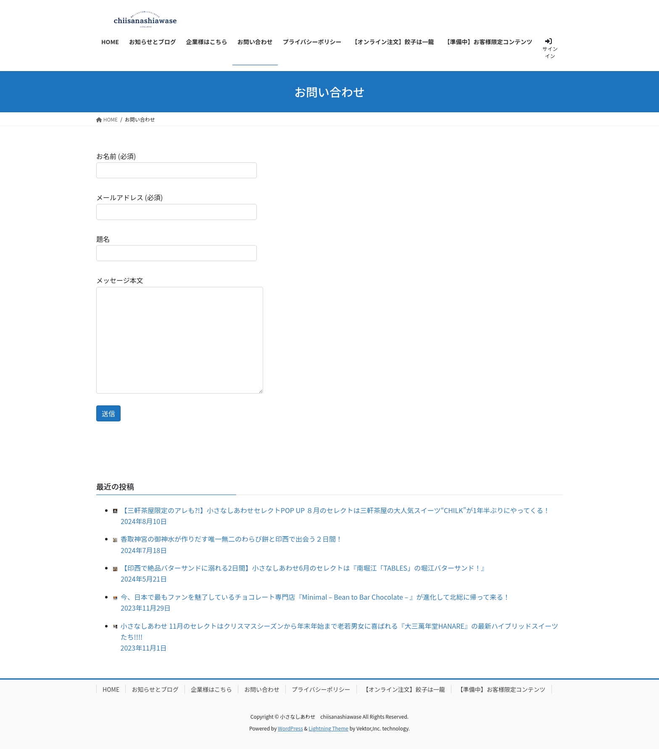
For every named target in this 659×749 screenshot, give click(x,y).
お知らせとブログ (155, 689)
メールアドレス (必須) (176, 206)
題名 (176, 247)
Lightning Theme (328, 728)
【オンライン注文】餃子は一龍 (404, 689)
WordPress (290, 728)
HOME (111, 689)
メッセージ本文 (179, 334)
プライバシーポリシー (321, 689)
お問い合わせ (261, 689)
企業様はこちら (211, 689)
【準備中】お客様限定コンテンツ (501, 689)
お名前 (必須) (176, 164)
